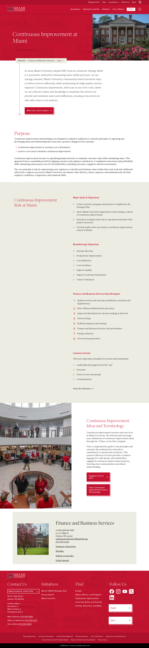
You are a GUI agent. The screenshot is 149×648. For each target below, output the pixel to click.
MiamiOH (21, 61)
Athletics (106, 9)
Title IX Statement (97, 636)
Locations (113, 2)
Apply (131, 9)
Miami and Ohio (48, 598)
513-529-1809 (27, 617)
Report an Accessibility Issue (116, 636)
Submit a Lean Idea (65, 555)
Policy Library (102, 640)
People (78, 591)
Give (134, 2)
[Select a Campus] (23, 591)
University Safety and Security (88, 602)
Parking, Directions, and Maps (88, 606)
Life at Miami (118, 9)
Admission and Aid (91, 9)
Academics (75, 9)
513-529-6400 (25, 624)
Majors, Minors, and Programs (88, 595)
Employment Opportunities (87, 598)
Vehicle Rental (62, 560)
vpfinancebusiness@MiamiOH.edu (72, 538)
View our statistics (82, 388)
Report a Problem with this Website (83, 640)
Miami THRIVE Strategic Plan (54, 591)
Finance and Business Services (41, 61)
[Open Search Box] (140, 2)
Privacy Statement (82, 636)
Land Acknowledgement (65, 636)
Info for (124, 2)
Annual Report (47, 595)
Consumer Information (46, 636)
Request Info (94, 2)
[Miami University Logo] (16, 9)
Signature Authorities (66, 546)
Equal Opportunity (29, 636)
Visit (104, 2)
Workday (60, 551)
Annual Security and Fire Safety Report (55, 640)
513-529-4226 (62, 541)
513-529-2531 (31, 620)
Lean (59, 61)
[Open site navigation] (140, 9)
